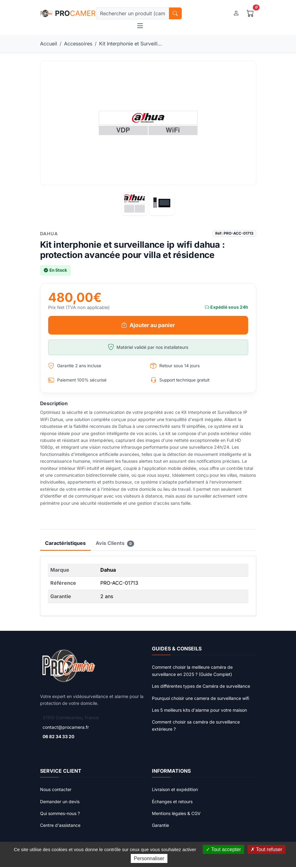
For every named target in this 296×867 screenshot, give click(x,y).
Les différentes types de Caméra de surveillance (201, 686)
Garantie (160, 825)
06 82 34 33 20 (58, 736)
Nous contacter (55, 789)
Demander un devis (60, 801)
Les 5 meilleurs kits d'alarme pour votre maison (199, 710)
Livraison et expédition (175, 789)
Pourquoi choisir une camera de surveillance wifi (200, 698)
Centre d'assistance (60, 825)
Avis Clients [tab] (115, 543)
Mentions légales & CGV (176, 813)
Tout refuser (266, 849)
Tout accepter (223, 849)
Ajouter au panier (148, 325)
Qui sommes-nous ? (60, 813)
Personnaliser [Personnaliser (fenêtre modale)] (149, 858)
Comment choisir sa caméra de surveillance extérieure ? (196, 725)
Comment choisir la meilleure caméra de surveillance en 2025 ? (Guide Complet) (192, 670)
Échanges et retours (172, 801)
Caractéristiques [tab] (65, 543)
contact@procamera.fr (66, 727)
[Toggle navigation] (140, 25)
